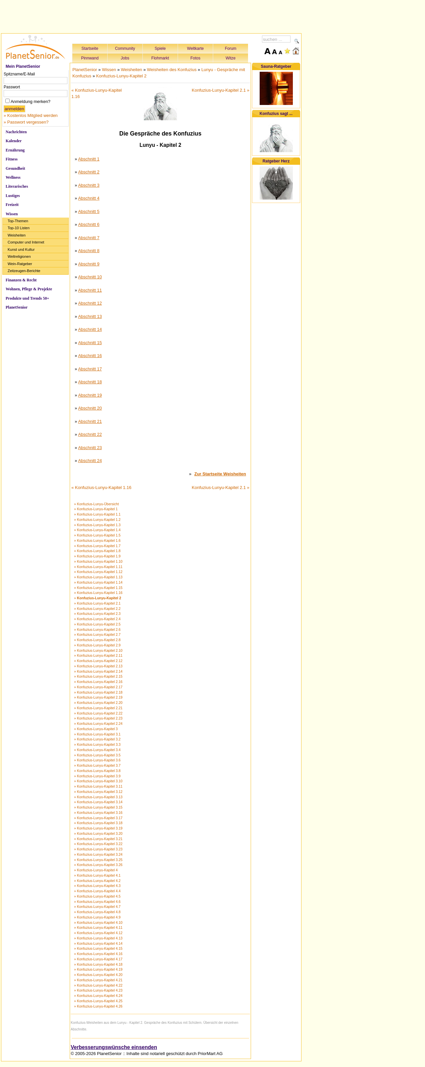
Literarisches (17, 186)
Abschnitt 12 (90, 303)
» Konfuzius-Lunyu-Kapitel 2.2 (97, 609)
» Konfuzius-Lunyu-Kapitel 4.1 (97, 875)
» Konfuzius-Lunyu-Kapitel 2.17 (98, 687)
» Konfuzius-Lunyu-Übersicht (96, 504)
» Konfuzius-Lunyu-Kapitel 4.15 (98, 948)
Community (125, 48)
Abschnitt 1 (88, 158)
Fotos (195, 58)
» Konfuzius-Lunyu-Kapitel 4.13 (98, 938)
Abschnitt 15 (90, 342)
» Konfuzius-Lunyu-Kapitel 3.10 (98, 781)
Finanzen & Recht (21, 280)
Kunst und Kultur (21, 249)
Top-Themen (18, 221)
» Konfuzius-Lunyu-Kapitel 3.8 (97, 771)
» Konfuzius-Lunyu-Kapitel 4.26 (98, 1006)
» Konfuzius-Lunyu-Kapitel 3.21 (98, 839)
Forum (230, 48)
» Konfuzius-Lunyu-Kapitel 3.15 (98, 807)
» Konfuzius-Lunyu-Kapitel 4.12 (98, 933)
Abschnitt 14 (90, 329)
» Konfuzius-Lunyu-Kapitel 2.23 (98, 718)
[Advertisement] (151, 16)
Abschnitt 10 (90, 276)
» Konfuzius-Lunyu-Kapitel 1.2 (97, 520)
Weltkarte (195, 48)
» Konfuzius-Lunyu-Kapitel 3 (96, 729)
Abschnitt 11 (90, 290)
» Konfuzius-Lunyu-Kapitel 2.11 (98, 655)
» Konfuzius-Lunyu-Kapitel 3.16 (98, 813)
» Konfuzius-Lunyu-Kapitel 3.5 (97, 755)
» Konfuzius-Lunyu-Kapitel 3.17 (98, 818)
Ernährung (15, 150)
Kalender (14, 141)
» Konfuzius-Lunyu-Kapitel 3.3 (97, 744)
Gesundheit (15, 168)
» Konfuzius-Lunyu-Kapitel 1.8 (97, 551)
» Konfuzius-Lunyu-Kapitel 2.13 (98, 666)
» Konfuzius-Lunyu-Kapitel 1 (96, 509)
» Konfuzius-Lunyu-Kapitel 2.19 (98, 697)
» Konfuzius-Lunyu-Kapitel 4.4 (97, 891)
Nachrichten (16, 132)
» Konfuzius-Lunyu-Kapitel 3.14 (98, 802)
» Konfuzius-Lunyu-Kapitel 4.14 (98, 943)
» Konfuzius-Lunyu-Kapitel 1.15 (98, 588)
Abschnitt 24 (90, 460)
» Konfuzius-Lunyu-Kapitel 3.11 (98, 786)
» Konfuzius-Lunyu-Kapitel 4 (96, 870)
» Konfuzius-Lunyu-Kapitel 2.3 (97, 614)
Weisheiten (17, 235)
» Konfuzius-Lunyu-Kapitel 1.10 (98, 561)
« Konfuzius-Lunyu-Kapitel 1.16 (101, 487)
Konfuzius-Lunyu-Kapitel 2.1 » (220, 90)
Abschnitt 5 (88, 211)
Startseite (89, 48)
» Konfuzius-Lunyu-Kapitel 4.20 (98, 975)
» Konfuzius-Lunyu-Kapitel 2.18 (98, 692)
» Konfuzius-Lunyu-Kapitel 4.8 (97, 912)
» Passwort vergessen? (26, 122)
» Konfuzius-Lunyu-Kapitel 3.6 (97, 760)
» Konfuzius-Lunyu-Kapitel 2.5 (97, 624)
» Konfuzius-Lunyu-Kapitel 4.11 (98, 927)
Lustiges (13, 195)
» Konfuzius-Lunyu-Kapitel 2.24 (98, 724)
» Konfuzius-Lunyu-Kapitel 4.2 (97, 881)
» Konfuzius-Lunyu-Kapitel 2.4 (97, 619)
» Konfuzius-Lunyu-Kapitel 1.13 (98, 577)
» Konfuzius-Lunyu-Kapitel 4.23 (98, 990)
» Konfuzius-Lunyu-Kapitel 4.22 (98, 985)
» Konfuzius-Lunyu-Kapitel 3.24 (98, 854)
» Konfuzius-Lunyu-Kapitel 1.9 (97, 556)
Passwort (12, 87)
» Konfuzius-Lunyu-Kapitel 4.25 (98, 1001)
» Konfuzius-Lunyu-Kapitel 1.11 (98, 567)
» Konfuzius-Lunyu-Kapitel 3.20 (98, 833)
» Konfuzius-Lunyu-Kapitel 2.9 (97, 645)
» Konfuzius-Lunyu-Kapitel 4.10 (98, 922)
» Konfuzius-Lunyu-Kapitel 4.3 (97, 886)
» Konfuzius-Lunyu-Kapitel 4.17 (98, 959)
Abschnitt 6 (88, 224)
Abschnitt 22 (90, 434)
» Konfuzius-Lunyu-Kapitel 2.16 (98, 682)
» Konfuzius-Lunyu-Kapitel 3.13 (98, 797)
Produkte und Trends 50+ (27, 298)
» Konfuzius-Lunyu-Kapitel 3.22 (98, 844)
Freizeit (12, 204)
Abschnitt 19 (90, 395)
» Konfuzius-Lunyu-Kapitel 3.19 (98, 828)
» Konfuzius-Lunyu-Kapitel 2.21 (98, 708)
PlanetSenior (17, 307)
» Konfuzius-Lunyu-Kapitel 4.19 (98, 969)
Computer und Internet (26, 242)
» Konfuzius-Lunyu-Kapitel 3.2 (97, 739)
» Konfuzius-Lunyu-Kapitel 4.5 (97, 896)
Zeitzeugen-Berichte (24, 271)
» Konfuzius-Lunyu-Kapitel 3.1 (97, 734)
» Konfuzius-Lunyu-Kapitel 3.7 (97, 765)
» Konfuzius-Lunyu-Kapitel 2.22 (98, 713)
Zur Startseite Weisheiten (220, 473)
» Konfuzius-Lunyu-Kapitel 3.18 (98, 823)
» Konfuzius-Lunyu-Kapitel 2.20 (98, 703)
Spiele (160, 48)
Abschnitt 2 (88, 171)
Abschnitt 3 (88, 185)
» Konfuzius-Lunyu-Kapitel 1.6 (97, 540)
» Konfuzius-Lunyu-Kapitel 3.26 (98, 865)
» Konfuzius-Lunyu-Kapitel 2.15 (98, 676)
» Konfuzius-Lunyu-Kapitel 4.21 (98, 980)
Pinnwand (90, 58)
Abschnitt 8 (88, 250)
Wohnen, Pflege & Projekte (29, 289)
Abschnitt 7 (88, 237)
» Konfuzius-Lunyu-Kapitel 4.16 (98, 954)
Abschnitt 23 (90, 447)
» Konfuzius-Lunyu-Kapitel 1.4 (97, 530)
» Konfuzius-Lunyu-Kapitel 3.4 (97, 750)
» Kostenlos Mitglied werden (31, 115)
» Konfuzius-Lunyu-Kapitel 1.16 (98, 593)
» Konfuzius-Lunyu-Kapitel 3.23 (98, 849)
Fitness (12, 159)
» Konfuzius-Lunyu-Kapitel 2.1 (97, 603)
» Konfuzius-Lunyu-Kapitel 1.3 (97, 525)
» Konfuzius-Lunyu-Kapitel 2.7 (97, 634)
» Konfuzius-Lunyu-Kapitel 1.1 (97, 514)
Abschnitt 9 (88, 263)
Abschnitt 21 (90, 421)
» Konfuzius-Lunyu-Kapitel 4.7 (97, 907)
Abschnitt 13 (90, 316)
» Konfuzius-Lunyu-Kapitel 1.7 (97, 546)
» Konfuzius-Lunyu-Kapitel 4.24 (98, 996)
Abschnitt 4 (88, 198)
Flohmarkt (160, 58)
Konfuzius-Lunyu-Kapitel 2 (121, 75)
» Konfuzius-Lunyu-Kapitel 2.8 (97, 640)
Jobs (125, 58)
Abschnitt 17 (90, 368)
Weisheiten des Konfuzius (172, 69)
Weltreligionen (19, 256)
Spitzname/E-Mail (19, 74)
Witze (231, 58)
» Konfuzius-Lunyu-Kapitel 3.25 (98, 860)
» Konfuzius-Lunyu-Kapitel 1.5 (97, 535)
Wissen (12, 214)
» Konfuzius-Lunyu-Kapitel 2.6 (97, 629)
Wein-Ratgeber (20, 264)
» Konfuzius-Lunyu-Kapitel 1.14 (98, 582)
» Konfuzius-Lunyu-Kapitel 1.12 (98, 572)
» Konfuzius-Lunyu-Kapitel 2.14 (98, 671)
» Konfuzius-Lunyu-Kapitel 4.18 (98, 964)
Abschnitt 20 (90, 408)
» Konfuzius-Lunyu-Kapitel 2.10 (98, 650)
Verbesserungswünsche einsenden (114, 1047)
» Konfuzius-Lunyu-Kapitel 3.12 (98, 792)
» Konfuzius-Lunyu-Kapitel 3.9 (97, 776)
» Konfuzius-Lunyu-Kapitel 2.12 (98, 661)
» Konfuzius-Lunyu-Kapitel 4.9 (97, 917)
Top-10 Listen (19, 228)
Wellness (13, 177)
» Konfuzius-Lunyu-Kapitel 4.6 (97, 902)
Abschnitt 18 (90, 381)
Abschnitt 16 (90, 355)
